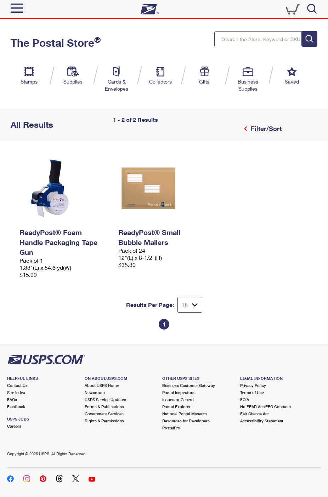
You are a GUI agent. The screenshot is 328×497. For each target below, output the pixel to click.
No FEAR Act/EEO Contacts (265, 406)
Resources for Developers (186, 420)
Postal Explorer (176, 406)
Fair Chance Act (254, 413)
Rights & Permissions (104, 420)
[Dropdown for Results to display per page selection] (189, 305)
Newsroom (95, 392)
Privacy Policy (253, 385)
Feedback (16, 406)
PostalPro (171, 427)
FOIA (244, 399)
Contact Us (17, 385)
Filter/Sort (265, 128)
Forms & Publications (104, 406)
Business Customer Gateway (188, 385)
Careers (14, 426)
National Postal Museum (184, 413)
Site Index (16, 392)
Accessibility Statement (261, 420)
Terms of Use (252, 392)
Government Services (104, 413)
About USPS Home (102, 385)
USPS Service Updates (105, 399)
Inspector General (178, 399)
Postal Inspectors (178, 392)
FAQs (12, 399)
